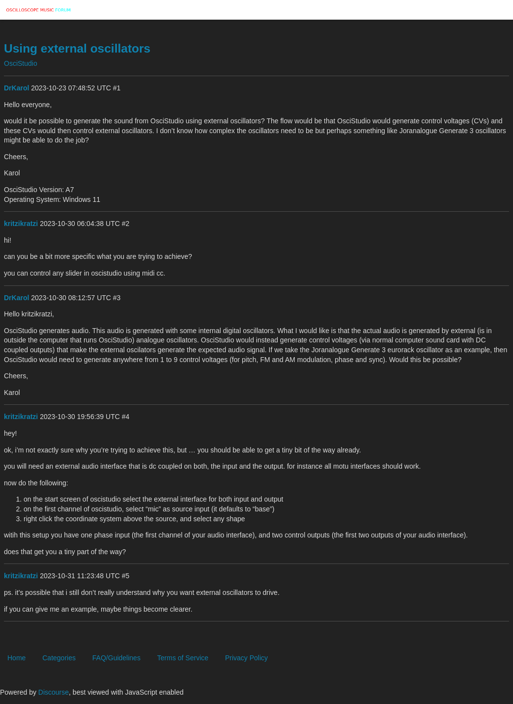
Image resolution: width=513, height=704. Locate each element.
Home (16, 658)
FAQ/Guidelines (116, 658)
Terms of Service (182, 658)
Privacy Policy (246, 658)
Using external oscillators (77, 48)
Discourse (53, 692)
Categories (59, 658)
